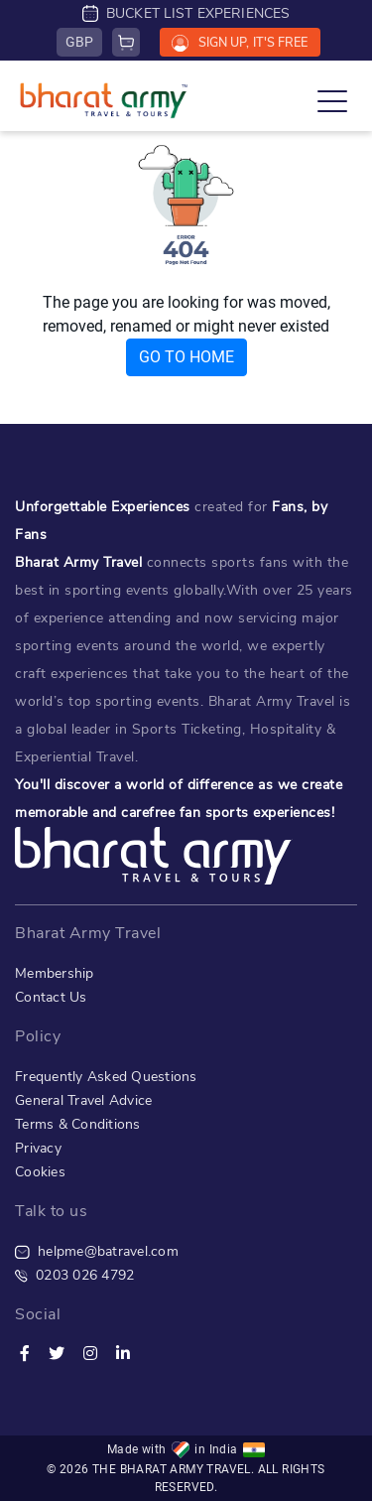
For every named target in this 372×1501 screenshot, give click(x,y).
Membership (54, 973)
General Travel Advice (83, 1100)
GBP (79, 42)
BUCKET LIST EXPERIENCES (186, 13)
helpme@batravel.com (97, 1251)
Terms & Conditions (78, 1124)
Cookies (40, 1171)
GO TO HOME (186, 356)
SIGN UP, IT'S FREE (240, 43)
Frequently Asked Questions (106, 1076)
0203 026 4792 (74, 1275)
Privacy (38, 1148)
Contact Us (51, 997)
